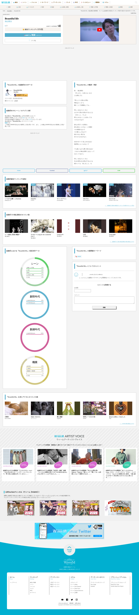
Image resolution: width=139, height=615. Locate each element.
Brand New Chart (115, 584)
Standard (93, 586)
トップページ (13, 582)
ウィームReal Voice (75, 588)
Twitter (19, 170)
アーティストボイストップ (98, 582)
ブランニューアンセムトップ (118, 582)
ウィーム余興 (73, 592)
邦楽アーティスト (55, 584)
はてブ (85, 170)
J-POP (16, 101)
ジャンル (32, 586)
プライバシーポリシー (63, 603)
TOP (4, 11)
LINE (118, 170)
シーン (31, 584)
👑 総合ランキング (33, 29)
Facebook (52, 170)
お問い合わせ (78, 603)
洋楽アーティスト (55, 586)
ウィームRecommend (75, 586)
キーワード (33, 592)
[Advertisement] (69, 63)
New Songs (93, 584)
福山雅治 (9, 11)
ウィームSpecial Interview (76, 590)
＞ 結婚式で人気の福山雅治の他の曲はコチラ (122, 241)
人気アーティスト (55, 582)
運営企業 (71, 603)
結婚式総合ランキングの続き (16, 179)
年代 (31, 590)
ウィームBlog (73, 584)
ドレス (31, 588)
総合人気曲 (33, 582)
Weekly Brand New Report (117, 586)
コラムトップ (73, 582)
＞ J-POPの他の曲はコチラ (127, 423)
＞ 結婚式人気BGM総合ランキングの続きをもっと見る (119, 205)
